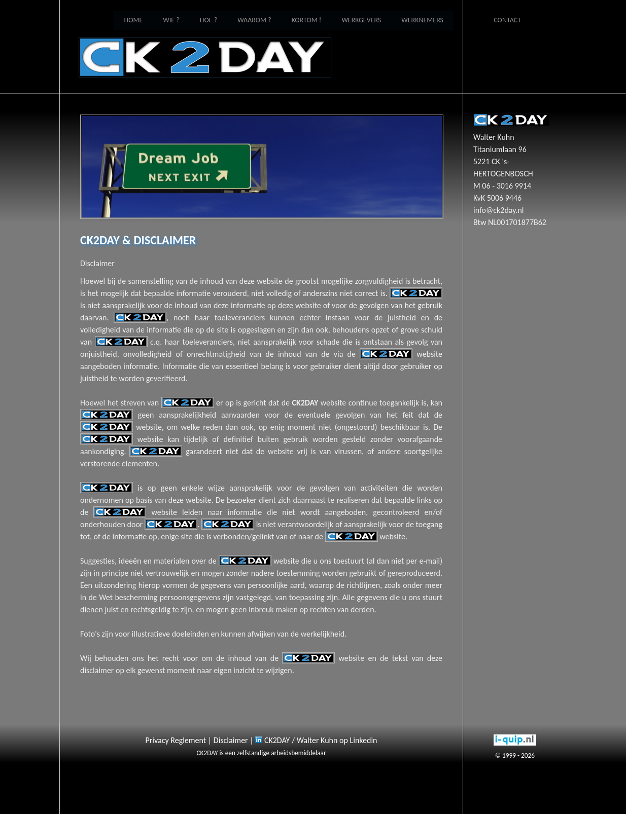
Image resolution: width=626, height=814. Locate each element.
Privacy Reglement (176, 740)
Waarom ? (254, 20)
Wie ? (171, 20)
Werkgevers (361, 20)
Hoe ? (208, 20)
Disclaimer (231, 740)
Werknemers (422, 20)
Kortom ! (307, 20)
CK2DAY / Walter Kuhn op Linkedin (316, 740)
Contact (507, 20)
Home (205, 57)
